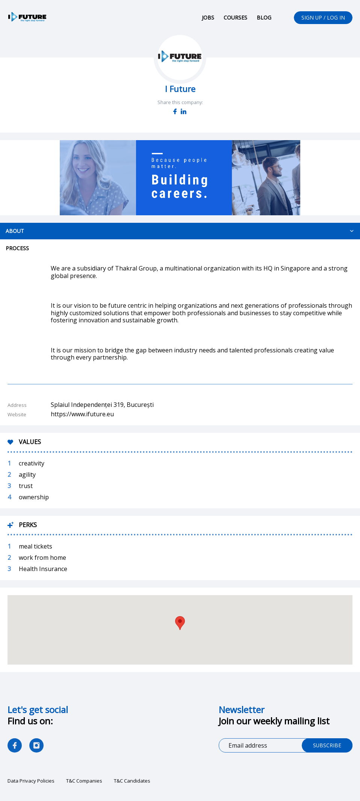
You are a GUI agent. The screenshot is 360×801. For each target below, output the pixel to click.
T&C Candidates (132, 781)
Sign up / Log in (323, 17)
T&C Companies (84, 781)
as (36, 746)
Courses (235, 17)
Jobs (207, 17)
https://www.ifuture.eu (82, 414)
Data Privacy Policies (31, 781)
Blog (263, 17)
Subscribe (327, 745)
